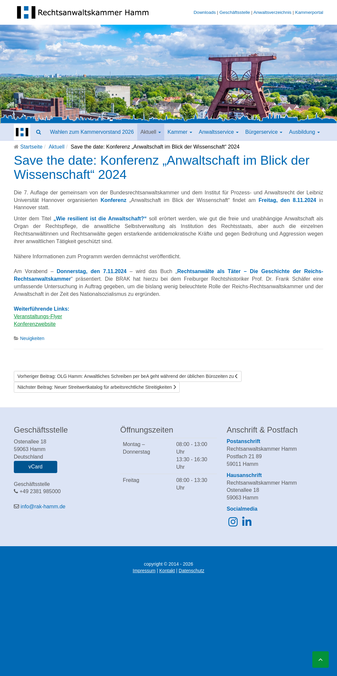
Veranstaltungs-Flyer (38, 316)
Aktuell (151, 132)
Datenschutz (191, 570)
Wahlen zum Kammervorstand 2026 (92, 132)
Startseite (31, 147)
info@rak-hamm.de (42, 506)
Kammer (180, 132)
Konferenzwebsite (35, 324)
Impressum (144, 570)
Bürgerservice (263, 132)
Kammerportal (309, 12)
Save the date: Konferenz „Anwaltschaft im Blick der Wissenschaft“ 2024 (162, 167)
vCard (35, 466)
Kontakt (167, 570)
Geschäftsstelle (235, 12)
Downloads (205, 12)
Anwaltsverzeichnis (272, 12)
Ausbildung (304, 132)
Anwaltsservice (219, 132)
